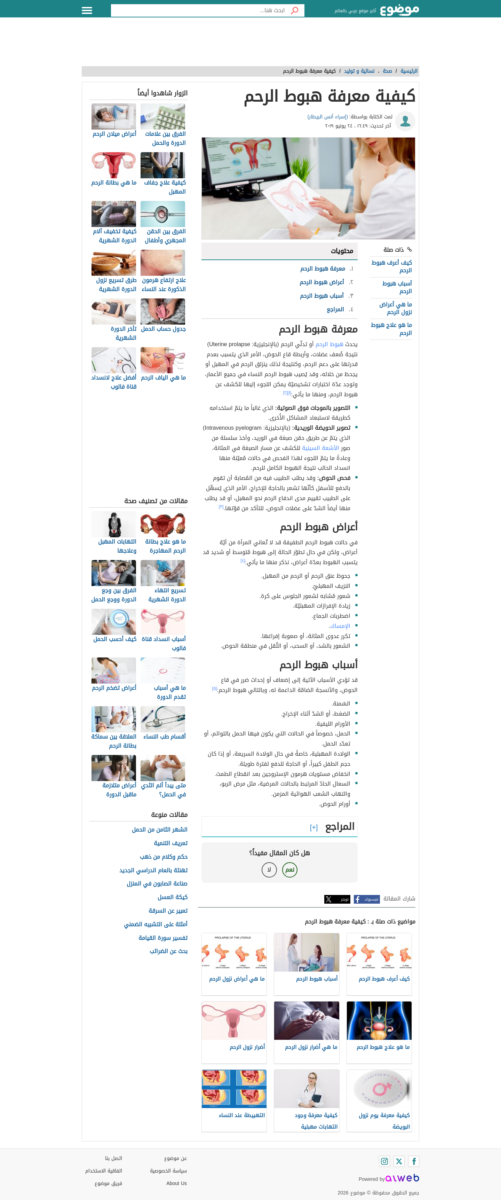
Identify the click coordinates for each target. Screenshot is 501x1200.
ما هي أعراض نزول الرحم (395, 308)
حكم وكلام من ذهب (164, 857)
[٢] (285, 393)
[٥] (214, 688)
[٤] (243, 560)
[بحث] (294, 10)
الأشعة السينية (320, 448)
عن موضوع (175, 1158)
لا (269, 869)
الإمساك (340, 626)
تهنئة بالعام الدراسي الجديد (153, 871)
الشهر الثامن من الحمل (160, 830)
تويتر (345, 899)
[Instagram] (384, 1161)
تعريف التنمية (171, 844)
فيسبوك (371, 899)
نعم (289, 869)
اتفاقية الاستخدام (103, 1171)
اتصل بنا (113, 1158)
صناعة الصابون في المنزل (157, 884)
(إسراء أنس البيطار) (328, 117)
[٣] (221, 507)
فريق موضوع (108, 1183)
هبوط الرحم (329, 344)
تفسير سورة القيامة (163, 938)
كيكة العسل (173, 898)
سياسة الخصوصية (168, 1171)
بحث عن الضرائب (169, 951)
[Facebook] (413, 1161)
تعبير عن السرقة (168, 911)
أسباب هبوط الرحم (397, 287)
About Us (176, 1183)
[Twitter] (399, 1161)
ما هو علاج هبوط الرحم (391, 329)
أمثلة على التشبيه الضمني (156, 925)
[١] (289, 393)
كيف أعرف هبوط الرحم (392, 266)
